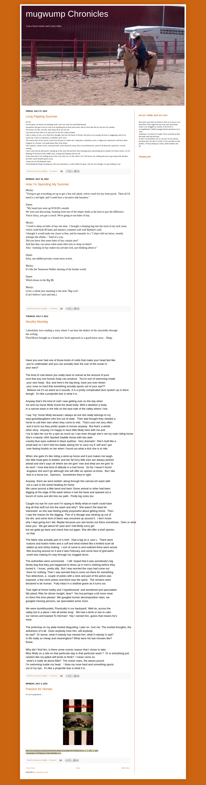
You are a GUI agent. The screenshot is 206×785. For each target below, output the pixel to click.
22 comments (53, 308)
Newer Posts (30, 768)
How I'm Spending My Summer (47, 184)
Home (78, 768)
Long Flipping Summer (41, 116)
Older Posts (125, 768)
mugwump (36, 171)
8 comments (52, 760)
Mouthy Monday (37, 321)
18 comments (53, 171)
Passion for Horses (39, 689)
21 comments (53, 675)
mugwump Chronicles (67, 14)
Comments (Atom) (41, 772)
